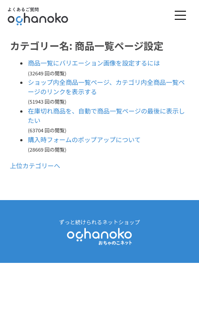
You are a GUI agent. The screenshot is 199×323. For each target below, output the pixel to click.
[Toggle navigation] (180, 16)
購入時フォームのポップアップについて (84, 139)
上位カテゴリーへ (35, 165)
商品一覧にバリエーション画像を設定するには (94, 62)
